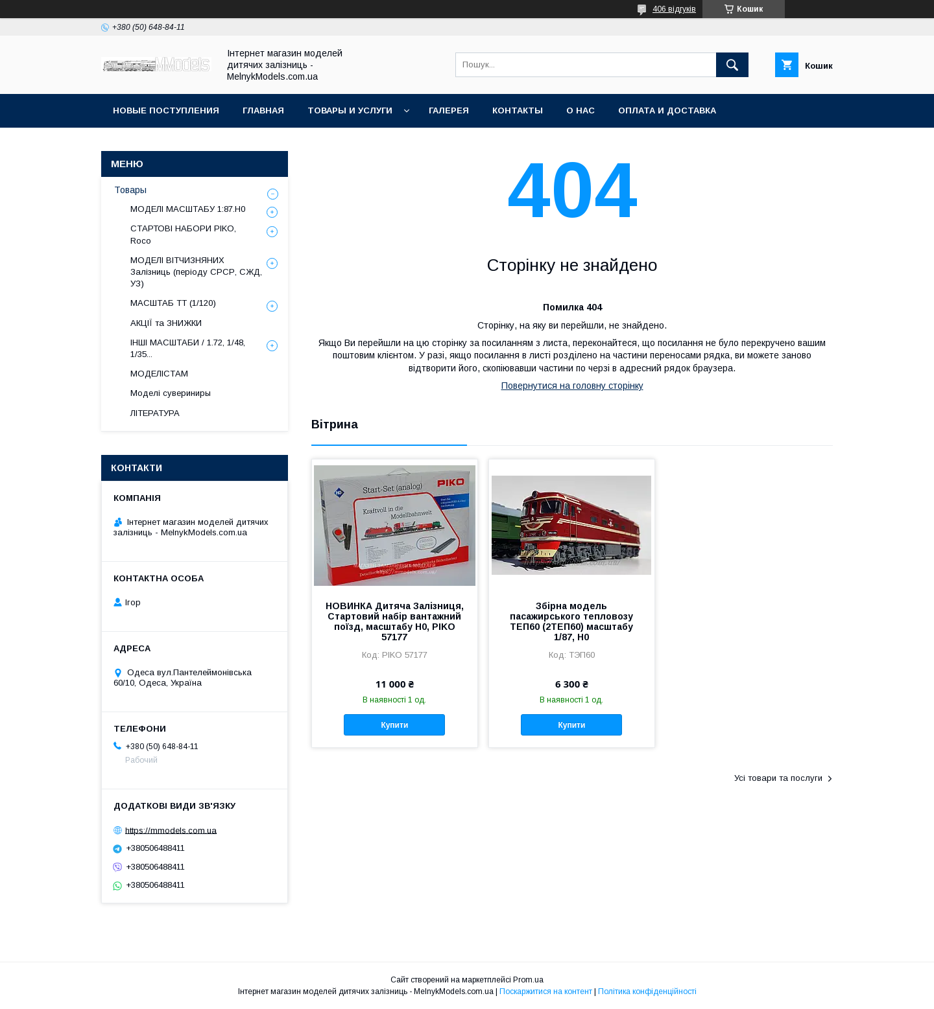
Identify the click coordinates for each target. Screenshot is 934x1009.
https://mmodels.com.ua (171, 830)
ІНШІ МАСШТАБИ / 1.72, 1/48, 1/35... (187, 348)
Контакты (517, 110)
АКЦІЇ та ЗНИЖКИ (166, 323)
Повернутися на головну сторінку (572, 385)
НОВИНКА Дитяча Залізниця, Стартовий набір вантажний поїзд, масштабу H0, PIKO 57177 (395, 621)
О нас (580, 110)
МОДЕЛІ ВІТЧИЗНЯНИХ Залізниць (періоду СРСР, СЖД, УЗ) (196, 271)
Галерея (449, 110)
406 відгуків (674, 9)
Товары (130, 190)
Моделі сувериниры (170, 393)
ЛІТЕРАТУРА (155, 413)
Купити (394, 725)
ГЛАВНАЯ (263, 110)
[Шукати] (732, 64)
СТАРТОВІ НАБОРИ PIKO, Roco (183, 234)
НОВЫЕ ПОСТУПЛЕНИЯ (166, 110)
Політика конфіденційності (647, 991)
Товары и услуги (349, 110)
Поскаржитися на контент (545, 991)
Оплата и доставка (667, 110)
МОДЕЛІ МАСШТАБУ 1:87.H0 (187, 209)
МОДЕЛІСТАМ (159, 373)
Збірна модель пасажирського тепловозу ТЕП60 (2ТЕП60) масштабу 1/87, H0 (571, 621)
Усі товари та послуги (778, 778)
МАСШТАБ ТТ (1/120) (173, 303)
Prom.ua (528, 979)
